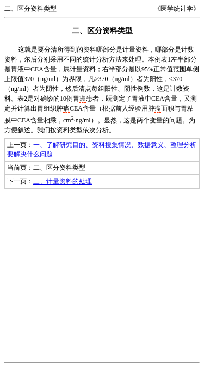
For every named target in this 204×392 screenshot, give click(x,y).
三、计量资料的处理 (62, 181)
